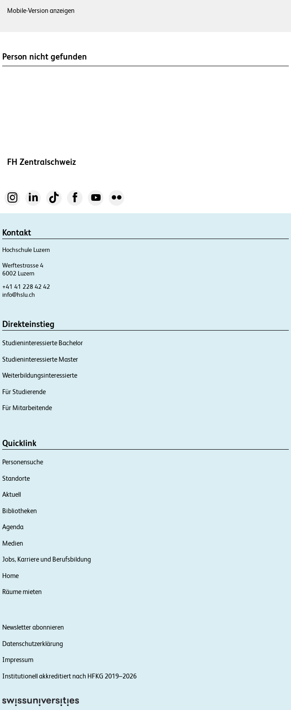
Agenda (13, 527)
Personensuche (22, 462)
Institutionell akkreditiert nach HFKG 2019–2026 (69, 676)
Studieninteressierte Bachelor (42, 343)
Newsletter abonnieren (33, 627)
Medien (12, 543)
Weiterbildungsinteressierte (39, 375)
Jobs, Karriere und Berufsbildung (46, 559)
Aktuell (11, 494)
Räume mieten (22, 591)
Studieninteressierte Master (40, 359)
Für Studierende (24, 391)
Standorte (16, 478)
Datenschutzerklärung (32, 643)
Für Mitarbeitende (27, 407)
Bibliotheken (19, 511)
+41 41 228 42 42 (26, 286)
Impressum (17, 659)
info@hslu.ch (18, 294)
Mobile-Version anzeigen (41, 10)
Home (10, 575)
